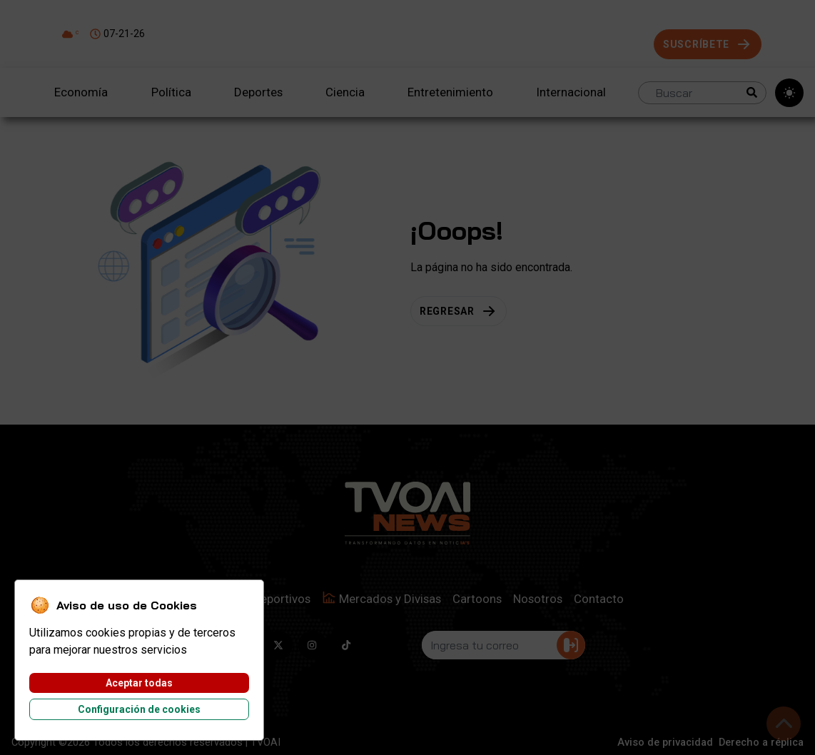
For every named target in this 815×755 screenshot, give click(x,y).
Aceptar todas (139, 683)
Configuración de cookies (139, 709)
